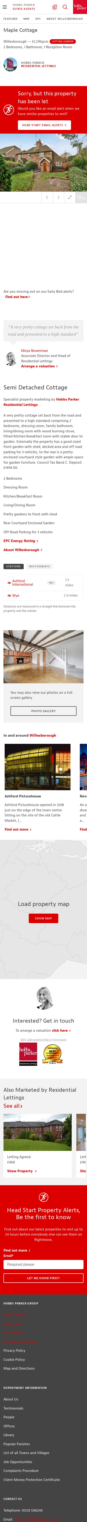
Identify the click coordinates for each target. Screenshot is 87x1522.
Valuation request (54, 7)
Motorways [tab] (39, 566)
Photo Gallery (43, 711)
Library (8, 1435)
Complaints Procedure (21, 1471)
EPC (38, 18)
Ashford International (22, 583)
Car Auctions (13, 1333)
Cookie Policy (14, 1360)
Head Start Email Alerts (44, 125)
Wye (15, 596)
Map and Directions (19, 1368)
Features (10, 18)
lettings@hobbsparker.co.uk (36, 1519)
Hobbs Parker (24, 4)
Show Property (22, 1171)
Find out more (18, 829)
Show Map (43, 918)
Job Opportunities (17, 1462)
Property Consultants (20, 1342)
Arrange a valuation (39, 366)
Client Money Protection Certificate (31, 1480)
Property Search (65, 7)
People (8, 1417)
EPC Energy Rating (21, 541)
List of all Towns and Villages (26, 1453)
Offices (9, 1426)
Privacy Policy (14, 1351)
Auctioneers (12, 1324)
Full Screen (70, 197)
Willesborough (42, 735)
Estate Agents (24, 8)
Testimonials (13, 1408)
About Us (10, 1399)
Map (26, 18)
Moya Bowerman (34, 351)
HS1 (52, 582)
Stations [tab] (13, 566)
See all (13, 1105)
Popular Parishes (16, 1444)
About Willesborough (65, 18)
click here (61, 1030)
